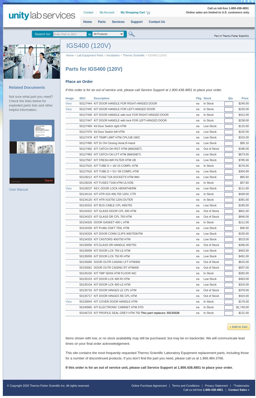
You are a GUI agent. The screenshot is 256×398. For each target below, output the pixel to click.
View (69, 103)
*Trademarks (241, 385)
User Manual (32, 155)
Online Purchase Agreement (149, 385)
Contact (88, 12)
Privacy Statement (216, 385)
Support (137, 22)
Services (118, 22)
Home (87, 22)
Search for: (43, 34)
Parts (102, 22)
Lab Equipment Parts (90, 55)
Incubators (113, 55)
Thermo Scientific (134, 55)
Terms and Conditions (185, 385)
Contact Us (157, 22)
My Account (107, 12)
